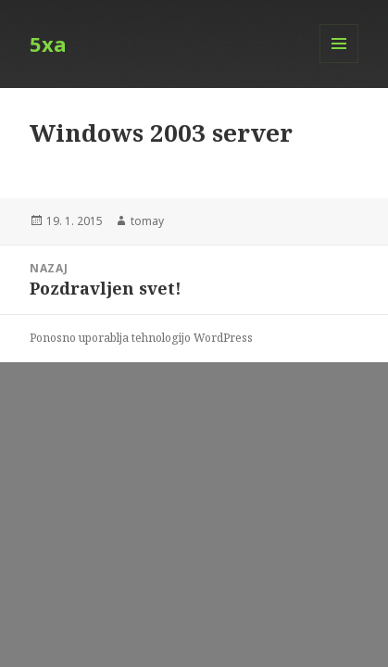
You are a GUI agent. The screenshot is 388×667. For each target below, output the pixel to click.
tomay (147, 221)
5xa (48, 43)
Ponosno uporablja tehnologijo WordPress (141, 338)
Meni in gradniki (339, 62)
